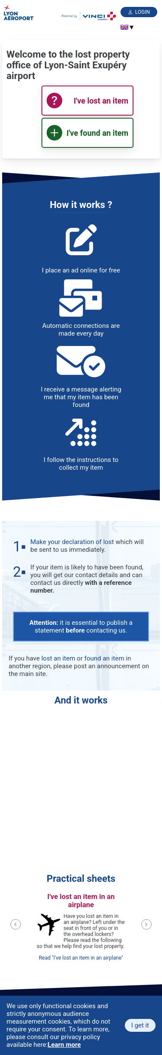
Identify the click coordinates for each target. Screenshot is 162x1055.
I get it (140, 1025)
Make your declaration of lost (72, 542)
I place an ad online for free (81, 270)
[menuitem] (124, 27)
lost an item (58, 658)
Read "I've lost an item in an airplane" (81, 958)
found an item (104, 658)
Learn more (64, 1045)
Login (142, 12)
